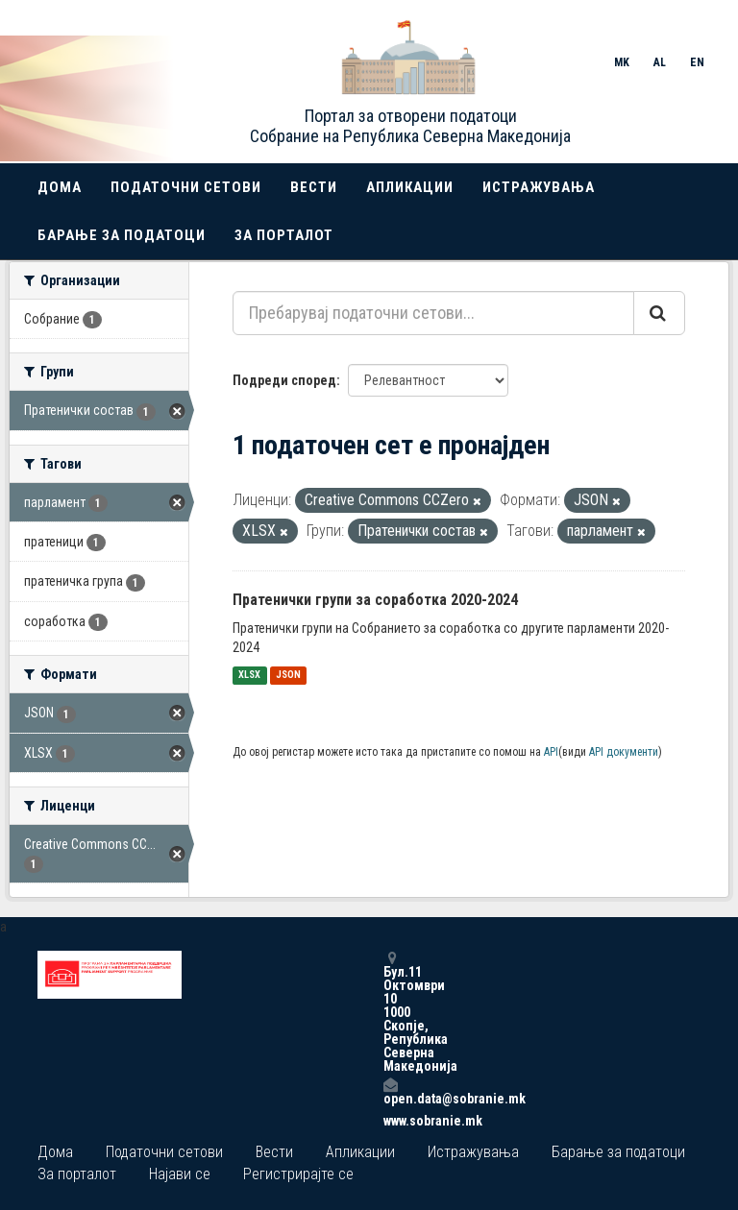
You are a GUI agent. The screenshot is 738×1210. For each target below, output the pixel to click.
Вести (313, 187)
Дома (59, 187)
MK (621, 62)
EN (697, 62)
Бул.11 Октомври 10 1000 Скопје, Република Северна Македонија (390, 1012)
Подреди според (284, 380)
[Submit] (659, 313)
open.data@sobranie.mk (390, 1091)
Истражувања (538, 187)
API (551, 752)
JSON (288, 675)
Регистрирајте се (298, 1174)
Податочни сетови (186, 187)
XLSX (249, 675)
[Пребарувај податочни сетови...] (433, 313)
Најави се (179, 1174)
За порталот (283, 235)
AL (659, 62)
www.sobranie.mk (390, 1120)
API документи (623, 752)
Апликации (410, 187)
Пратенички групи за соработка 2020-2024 (375, 600)
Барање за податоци (121, 235)
